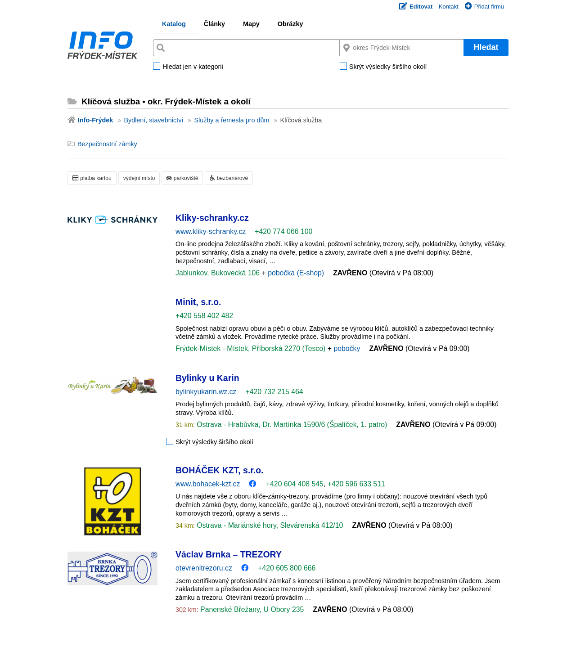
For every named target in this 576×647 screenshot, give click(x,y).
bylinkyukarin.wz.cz (206, 391)
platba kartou (92, 178)
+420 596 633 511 (356, 484)
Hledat (485, 47)
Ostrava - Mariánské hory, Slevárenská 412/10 (269, 525)
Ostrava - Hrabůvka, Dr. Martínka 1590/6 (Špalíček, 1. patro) (291, 424)
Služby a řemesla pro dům (231, 120)
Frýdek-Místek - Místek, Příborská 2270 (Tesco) (252, 348)
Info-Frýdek (95, 120)
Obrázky (290, 23)
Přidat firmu (484, 6)
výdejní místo (139, 178)
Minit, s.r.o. (198, 302)
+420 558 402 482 (204, 315)
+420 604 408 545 (295, 484)
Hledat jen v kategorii (192, 67)
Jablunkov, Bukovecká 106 (219, 273)
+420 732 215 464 (274, 391)
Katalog (174, 23)
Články (214, 23)
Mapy (251, 23)
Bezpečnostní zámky (107, 144)
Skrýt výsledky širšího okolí (388, 67)
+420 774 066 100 (283, 231)
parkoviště (182, 178)
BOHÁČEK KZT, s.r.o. (219, 470)
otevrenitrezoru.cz (204, 568)
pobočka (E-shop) (296, 273)
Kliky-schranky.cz (212, 218)
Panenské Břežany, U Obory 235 (251, 609)
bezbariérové (229, 178)
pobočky (346, 348)
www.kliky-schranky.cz (211, 231)
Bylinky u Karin (207, 378)
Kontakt (449, 6)
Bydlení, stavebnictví (153, 120)
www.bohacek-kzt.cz (208, 484)
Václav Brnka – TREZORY (229, 554)
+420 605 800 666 (286, 568)
